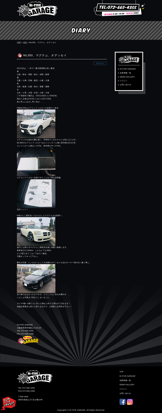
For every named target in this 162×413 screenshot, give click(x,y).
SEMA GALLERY (127, 77)
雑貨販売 (123, 81)
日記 (25, 42)
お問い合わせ (125, 85)
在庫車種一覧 (125, 73)
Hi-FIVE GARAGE (128, 69)
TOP (19, 42)
